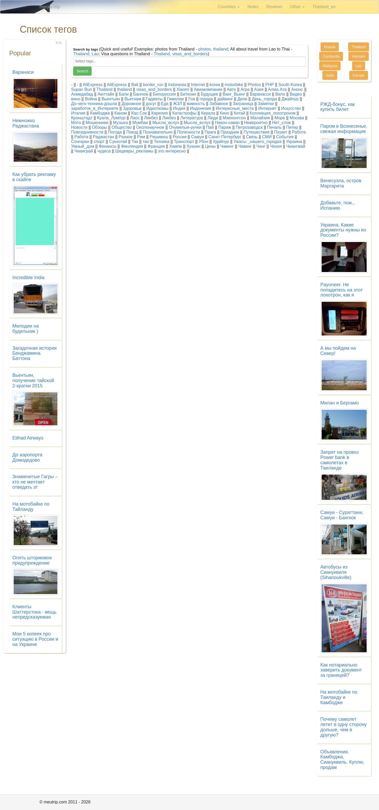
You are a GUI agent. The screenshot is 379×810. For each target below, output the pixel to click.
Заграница (243, 103)
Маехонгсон (234, 118)
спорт (99, 141)
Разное (126, 137)
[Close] (60, 42)
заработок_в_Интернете (94, 108)
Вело (280, 94)
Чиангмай (295, 146)
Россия (179, 137)
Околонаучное (150, 127)
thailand (124, 89)
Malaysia (330, 66)
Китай (239, 113)
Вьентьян (111, 99)
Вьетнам (132, 99)
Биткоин (188, 94)
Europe (359, 75)
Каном (120, 113)
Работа (299, 132)
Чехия (276, 146)
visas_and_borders (154, 89)
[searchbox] (189, 61)
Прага (210, 132)
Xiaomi (182, 89)
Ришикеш (159, 137)
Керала (208, 113)
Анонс (297, 89)
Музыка (120, 122)
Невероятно (256, 122)
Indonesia (177, 84)
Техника (161, 141)
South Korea (290, 84)
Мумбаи (140, 122)
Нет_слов (281, 122)
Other (297, 6)
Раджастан (103, 137)
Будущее (209, 94)
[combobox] (189, 62)
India (330, 75)
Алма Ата (277, 89)
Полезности (188, 132)
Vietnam (358, 56)
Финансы (107, 146)
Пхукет (280, 132)
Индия (179, 108)
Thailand (104, 89)
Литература (191, 118)
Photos (254, 84)
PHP (269, 84)
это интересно (172, 151)
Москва (297, 118)
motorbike (234, 84)
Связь (251, 137)
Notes (252, 6)
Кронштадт (82, 118)
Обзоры (99, 127)
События (284, 137)
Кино (224, 113)
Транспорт (184, 141)
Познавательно (157, 132)
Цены (210, 146)
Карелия (159, 113)
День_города (264, 99)
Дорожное (131, 103)
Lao (359, 66)
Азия (259, 89)
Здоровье (132, 108)
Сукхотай (118, 141)
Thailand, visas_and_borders (181, 54)
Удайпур (221, 141)
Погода (115, 132)
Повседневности (87, 132)
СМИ (267, 137)
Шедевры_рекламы (134, 151)
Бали (124, 94)
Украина (294, 141)
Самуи (197, 137)
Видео (296, 94)
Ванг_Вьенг (234, 94)
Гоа (191, 99)
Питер (292, 127)
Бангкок (140, 94)
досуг (151, 103)
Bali (134, 84)
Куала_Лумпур (111, 118)
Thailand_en (324, 6)
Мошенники (97, 122)
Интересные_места (235, 108)
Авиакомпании (208, 89)
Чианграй (83, 151)
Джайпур (290, 99)
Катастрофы (184, 113)
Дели (242, 99)
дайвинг (225, 99)
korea (215, 84)
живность (196, 103)
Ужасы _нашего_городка (257, 141)
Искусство (291, 108)
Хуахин (194, 146)
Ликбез (151, 118)
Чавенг (227, 146)
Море (280, 118)
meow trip (49, 6)
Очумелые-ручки (185, 127)
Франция (156, 146)
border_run (153, 84)
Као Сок (139, 113)
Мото (76, 122)
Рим (141, 137)
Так (135, 141)
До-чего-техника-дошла (94, 103)
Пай (210, 127)
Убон (203, 141)
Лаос (134, 118)
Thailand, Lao (86, 54)
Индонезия (200, 108)
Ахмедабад (82, 94)
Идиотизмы (157, 108)
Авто (231, 89)
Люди (212, 118)
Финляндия (132, 146)
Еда (164, 103)
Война (91, 99)
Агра (245, 89)
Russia (329, 47)
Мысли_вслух (165, 122)
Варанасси (260, 94)
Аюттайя (106, 94)
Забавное (219, 103)
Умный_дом (82, 146)
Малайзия (260, 118)
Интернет (267, 108)
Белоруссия (164, 94)
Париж (224, 127)
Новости (79, 127)
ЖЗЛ (177, 103)
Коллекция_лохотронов (273, 113)
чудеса (104, 151)
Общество (122, 127)
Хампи (175, 146)
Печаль (274, 127)
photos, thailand (213, 49)
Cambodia (331, 56)
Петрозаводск (249, 127)
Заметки (266, 103)
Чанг (260, 146)
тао (146, 141)
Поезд (132, 132)
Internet (198, 84)
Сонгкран (80, 141)
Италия (78, 113)
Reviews (274, 6)
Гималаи (175, 99)
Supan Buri (81, 89)
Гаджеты (154, 99)
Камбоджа (100, 113)
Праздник (230, 132)
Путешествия (256, 132)
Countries (229, 6)
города (206, 99)
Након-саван (227, 122)
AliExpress (93, 84)
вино (75, 99)
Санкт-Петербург (224, 137)
